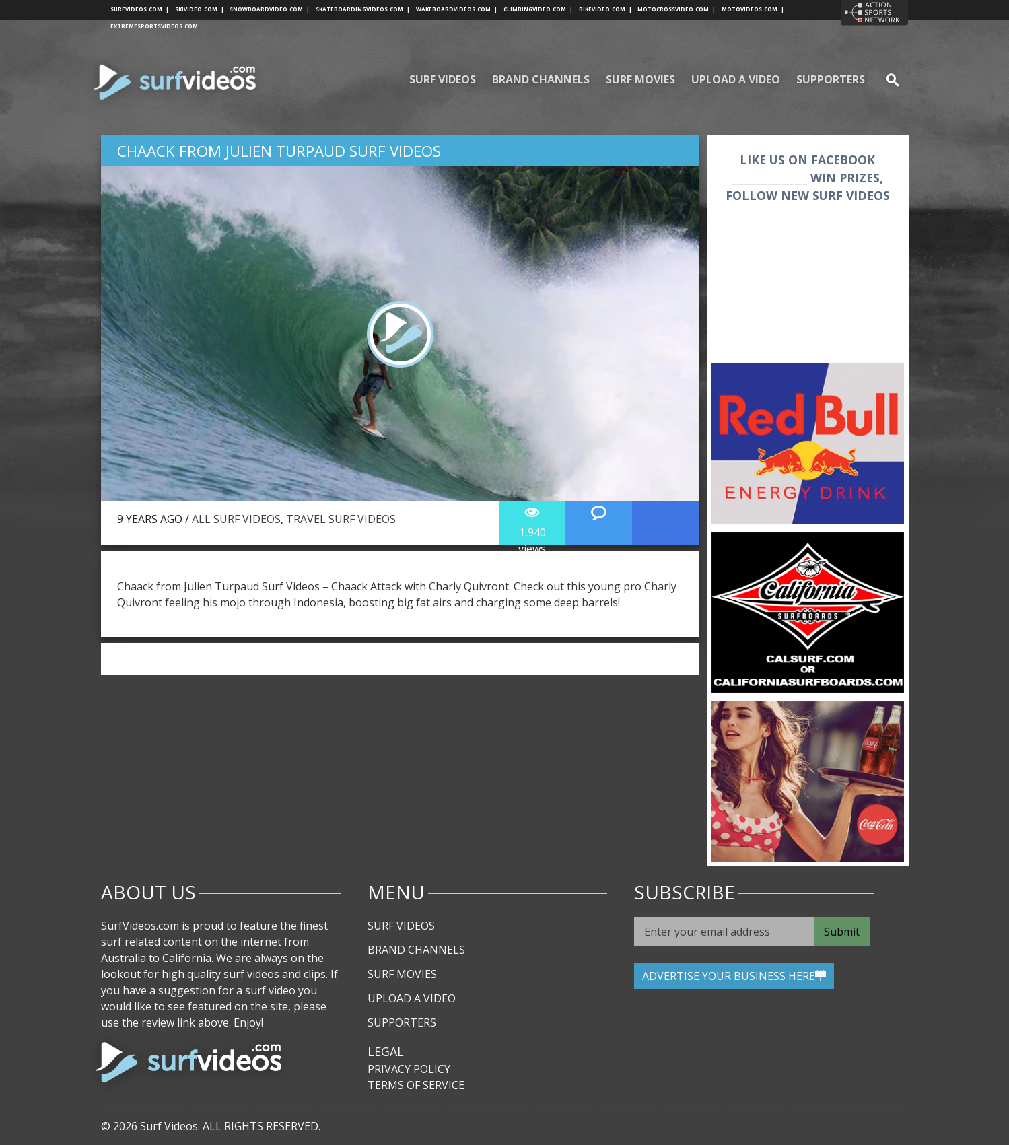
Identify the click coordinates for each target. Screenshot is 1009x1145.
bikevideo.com (605, 9)
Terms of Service (416, 1085)
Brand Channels (541, 79)
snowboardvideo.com (270, 9)
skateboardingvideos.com (363, 9)
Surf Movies (640, 79)
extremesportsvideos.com (154, 26)
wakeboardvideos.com (456, 9)
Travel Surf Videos (341, 519)
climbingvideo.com (538, 9)
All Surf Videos (236, 519)
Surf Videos (442, 79)
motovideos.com (753, 9)
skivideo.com (199, 9)
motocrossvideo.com (676, 9)
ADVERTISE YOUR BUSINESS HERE (734, 976)
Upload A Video (735, 79)
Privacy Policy (409, 1069)
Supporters (830, 79)
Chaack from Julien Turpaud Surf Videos (279, 151)
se (887, 79)
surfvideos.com (139, 9)
